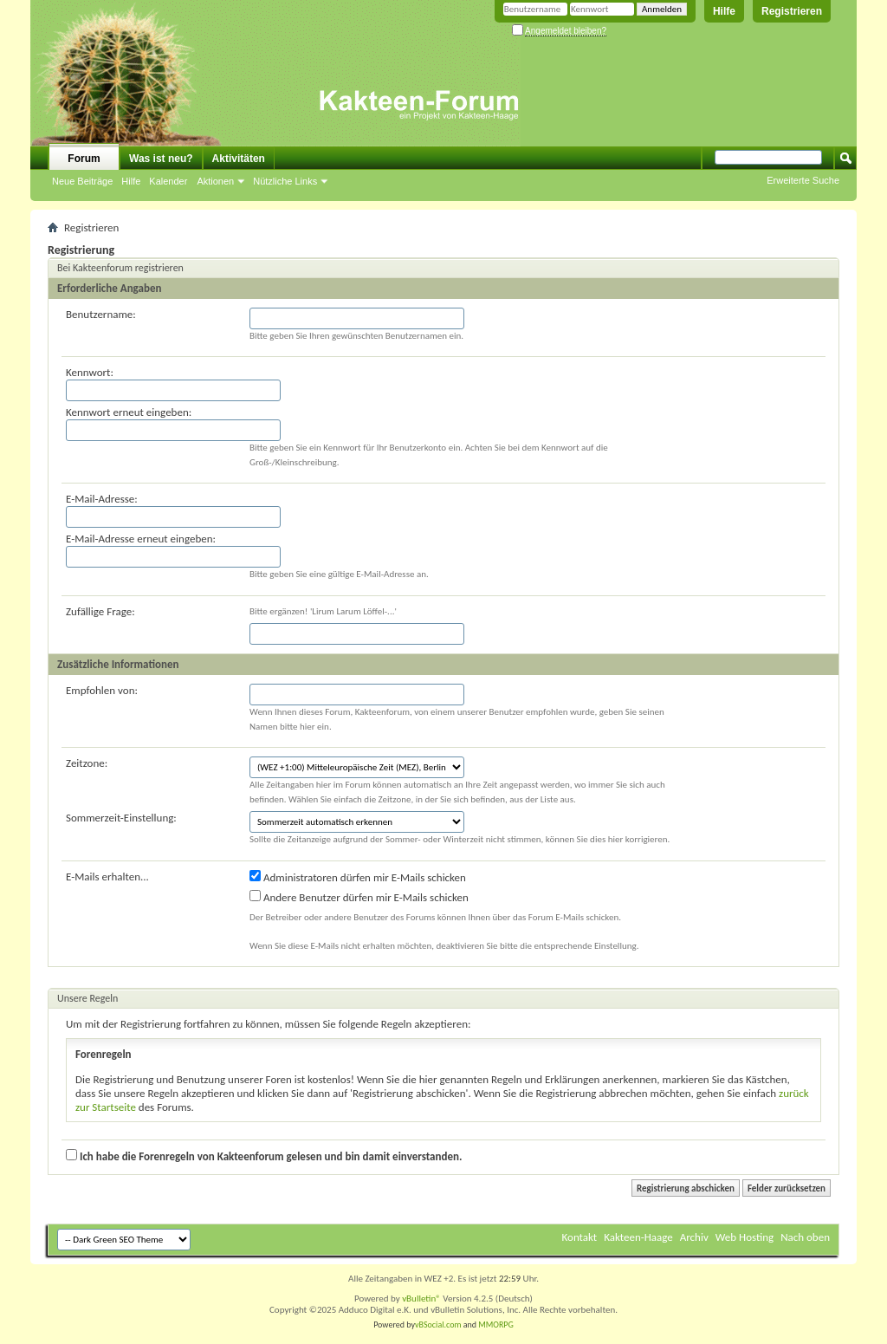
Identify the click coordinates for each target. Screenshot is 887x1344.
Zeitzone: (86, 762)
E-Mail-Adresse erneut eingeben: (141, 538)
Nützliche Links (285, 181)
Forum (84, 159)
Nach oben (805, 1236)
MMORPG (496, 1324)
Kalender (168, 181)
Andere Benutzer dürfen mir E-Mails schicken (359, 897)
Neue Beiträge (82, 181)
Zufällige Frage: (100, 611)
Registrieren (791, 11)
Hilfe (724, 11)
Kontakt (580, 1236)
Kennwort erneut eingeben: (128, 412)
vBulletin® (421, 1298)
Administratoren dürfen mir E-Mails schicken (357, 877)
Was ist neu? (161, 159)
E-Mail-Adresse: (102, 498)
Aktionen (215, 181)
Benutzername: (101, 314)
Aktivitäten (238, 159)
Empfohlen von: (102, 690)
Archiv (694, 1236)
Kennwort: (89, 372)
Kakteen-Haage (638, 1236)
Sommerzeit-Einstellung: (121, 817)
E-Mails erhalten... (107, 876)
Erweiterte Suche (803, 180)
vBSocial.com (439, 1324)
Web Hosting (744, 1236)
